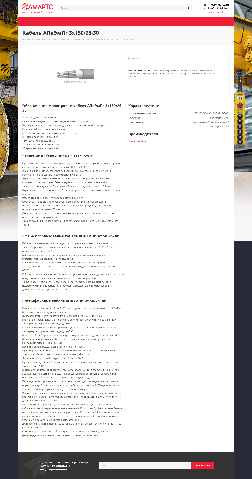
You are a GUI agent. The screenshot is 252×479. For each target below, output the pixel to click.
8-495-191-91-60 (217, 8)
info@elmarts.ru (218, 4)
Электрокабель (137, 141)
